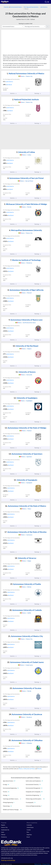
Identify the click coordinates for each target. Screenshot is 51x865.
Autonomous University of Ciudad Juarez (25, 662)
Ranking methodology (8, 860)
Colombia (29, 825)
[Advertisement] (25, 42)
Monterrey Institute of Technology (25, 260)
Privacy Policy (46, 864)
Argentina (29, 834)
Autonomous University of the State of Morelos (25, 532)
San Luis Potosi (31, 768)
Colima (25, 768)
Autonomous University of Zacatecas (25, 714)
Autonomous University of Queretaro (25, 454)
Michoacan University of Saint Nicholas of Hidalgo (25, 204)
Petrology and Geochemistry (31, 7)
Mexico (21, 768)
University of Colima (25, 152)
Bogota (3, 825)
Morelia (39, 768)
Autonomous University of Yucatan (25, 688)
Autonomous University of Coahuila (25, 610)
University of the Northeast (25, 346)
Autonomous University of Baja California (25, 290)
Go (47, 26)
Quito (2, 832)
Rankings (37, 93)
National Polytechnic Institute (25, 99)
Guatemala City (5, 829)
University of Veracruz (25, 558)
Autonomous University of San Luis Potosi (25, 178)
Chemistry (6, 7)
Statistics (13, 93)
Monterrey (4, 837)
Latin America (43, 7)
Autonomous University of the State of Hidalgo (25, 428)
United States (30, 827)
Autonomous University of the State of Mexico (25, 506)
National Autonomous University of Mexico (25, 73)
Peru (28, 832)
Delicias (3, 834)
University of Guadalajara (25, 398)
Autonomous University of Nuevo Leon (25, 320)
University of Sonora (25, 372)
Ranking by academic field (25, 23)
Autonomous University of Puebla (25, 584)
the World (9, 84)
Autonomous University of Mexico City (25, 636)
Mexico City (4, 827)
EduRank (32, 19)
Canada (29, 829)
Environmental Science (16, 7)
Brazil (28, 837)
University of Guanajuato (25, 480)
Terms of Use (37, 864)
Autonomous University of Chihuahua (25, 740)
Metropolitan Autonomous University (25, 230)
